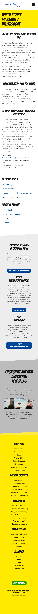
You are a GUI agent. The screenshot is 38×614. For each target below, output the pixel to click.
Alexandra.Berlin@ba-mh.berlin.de (16, 158)
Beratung (19, 464)
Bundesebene (19, 540)
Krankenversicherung (19, 509)
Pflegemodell (19, 480)
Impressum (19, 566)
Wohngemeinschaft (19, 467)
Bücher (5, 223)
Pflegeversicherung (19, 512)
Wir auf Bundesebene (11, 214)
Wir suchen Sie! (8, 189)
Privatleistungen (19, 518)
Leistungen (19, 500)
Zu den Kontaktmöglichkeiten (19, 345)
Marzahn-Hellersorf (19, 534)
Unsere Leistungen (19, 506)
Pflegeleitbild (19, 458)
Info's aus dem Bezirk (11, 197)
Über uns (19, 444)
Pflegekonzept (19, 461)
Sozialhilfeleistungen (19, 515)
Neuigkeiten (19, 452)
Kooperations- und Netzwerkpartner (17, 193)
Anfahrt (19, 560)
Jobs (19, 455)
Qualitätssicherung (19, 493)
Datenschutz (19, 569)
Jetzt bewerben (19, 583)
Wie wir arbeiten (19, 475)
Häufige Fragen (19, 470)
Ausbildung (7, 185)
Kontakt (19, 551)
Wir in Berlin (7, 210)
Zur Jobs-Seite (19, 310)
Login (19, 563)
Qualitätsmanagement (19, 489)
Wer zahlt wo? (19, 521)
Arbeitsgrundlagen (19, 486)
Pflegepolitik (19, 529)
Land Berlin (19, 537)
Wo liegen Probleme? (19, 496)
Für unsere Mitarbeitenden (19, 270)
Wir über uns (19, 449)
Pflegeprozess (19, 483)
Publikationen (8, 219)
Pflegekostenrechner (19, 524)
